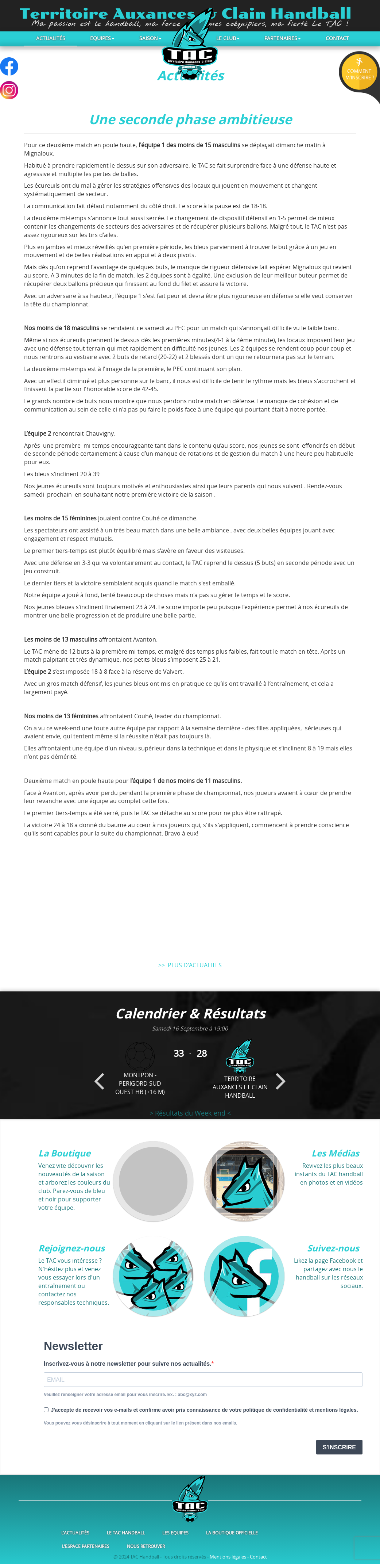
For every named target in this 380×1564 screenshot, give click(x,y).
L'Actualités (75, 1533)
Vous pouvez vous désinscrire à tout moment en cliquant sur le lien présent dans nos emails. (140, 1423)
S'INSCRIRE (339, 1447)
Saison (150, 38)
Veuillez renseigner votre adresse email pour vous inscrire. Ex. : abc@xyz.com (125, 1394)
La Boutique (64, 1153)
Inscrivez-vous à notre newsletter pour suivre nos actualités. (128, 1364)
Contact (337, 38)
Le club (228, 38)
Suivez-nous (333, 1248)
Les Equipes (175, 1533)
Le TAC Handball (126, 1533)
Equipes (102, 38)
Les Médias (335, 1153)
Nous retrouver (146, 1546)
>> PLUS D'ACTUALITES (190, 965)
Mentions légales (228, 1556)
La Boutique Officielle (232, 1533)
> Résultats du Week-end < (190, 1113)
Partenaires (282, 38)
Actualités (50, 38)
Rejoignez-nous (71, 1248)
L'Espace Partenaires (85, 1546)
